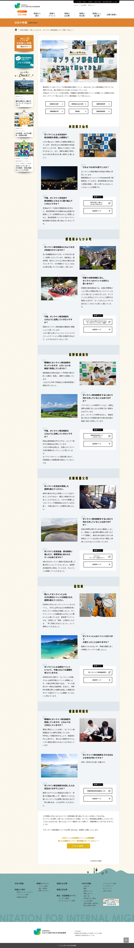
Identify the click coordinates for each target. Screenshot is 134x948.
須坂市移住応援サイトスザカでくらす (97, 436)
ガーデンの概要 (64, 898)
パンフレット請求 (22, 894)
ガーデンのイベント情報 (67, 901)
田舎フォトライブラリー (25, 892)
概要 (85, 888)
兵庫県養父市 (54, 111)
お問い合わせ (107, 891)
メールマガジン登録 (109, 883)
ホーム (76, 5)
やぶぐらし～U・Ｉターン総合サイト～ (97, 557)
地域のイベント (52, 15)
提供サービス (88, 891)
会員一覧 (86, 896)
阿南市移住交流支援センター (96, 791)
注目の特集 (22, 15)
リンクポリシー (108, 886)
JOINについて (91, 5)
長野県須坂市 (100, 104)
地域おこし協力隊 (96, 15)
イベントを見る (77, 846)
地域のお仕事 (67, 15)
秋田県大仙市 (54, 104)
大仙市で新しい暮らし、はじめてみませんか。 (97, 203)
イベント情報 (43, 886)
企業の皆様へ (112, 15)
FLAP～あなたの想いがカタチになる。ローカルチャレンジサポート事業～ (97, 322)
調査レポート (88, 893)
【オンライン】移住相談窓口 (96, 672)
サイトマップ (107, 888)
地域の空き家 (82, 15)
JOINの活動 (86, 884)
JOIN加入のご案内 (90, 898)
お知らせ (86, 886)
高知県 (77, 111)
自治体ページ (96, 211)
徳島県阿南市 (100, 111)
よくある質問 (82, 5)
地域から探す (37, 15)
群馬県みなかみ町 (77, 104)
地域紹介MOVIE (22, 897)
